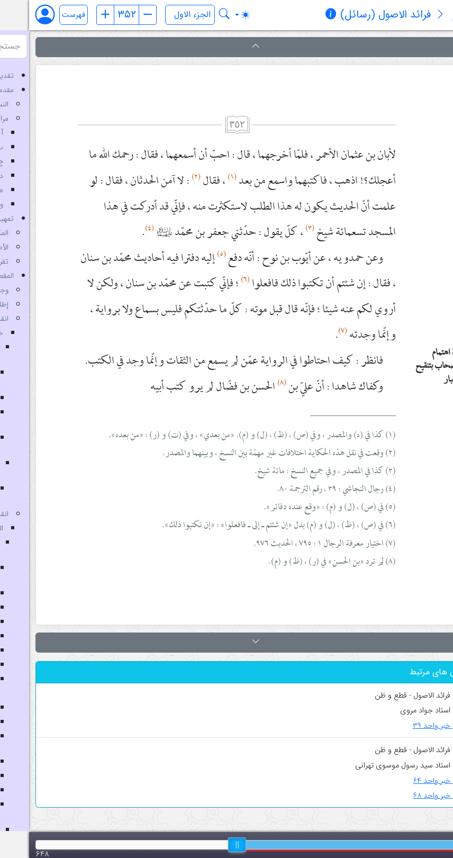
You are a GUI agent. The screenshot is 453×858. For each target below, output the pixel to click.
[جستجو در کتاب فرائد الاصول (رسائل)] (195, 15)
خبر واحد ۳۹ (411, 726)
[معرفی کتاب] (411, 15)
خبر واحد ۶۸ (411, 796)
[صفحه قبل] (76, 15)
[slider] (208, 844)
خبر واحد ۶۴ (411, 781)
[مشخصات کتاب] (301, 15)
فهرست (44, 15)
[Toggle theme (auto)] (213, 15)
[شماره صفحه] (97, 15)
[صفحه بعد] (119, 15)
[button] (226, 47)
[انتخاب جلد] (161, 15)
